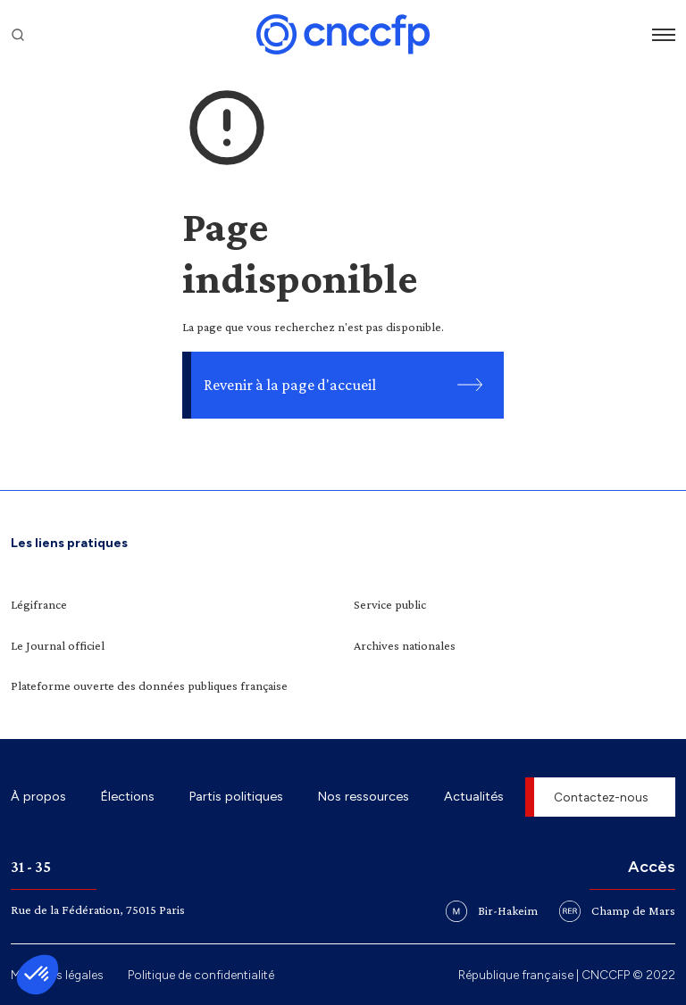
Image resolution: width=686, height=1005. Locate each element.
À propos (38, 796)
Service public (390, 604)
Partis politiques (236, 796)
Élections (128, 796)
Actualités (474, 796)
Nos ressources (363, 796)
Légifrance (39, 604)
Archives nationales (405, 645)
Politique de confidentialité (201, 975)
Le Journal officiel (58, 645)
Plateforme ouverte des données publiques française (149, 685)
